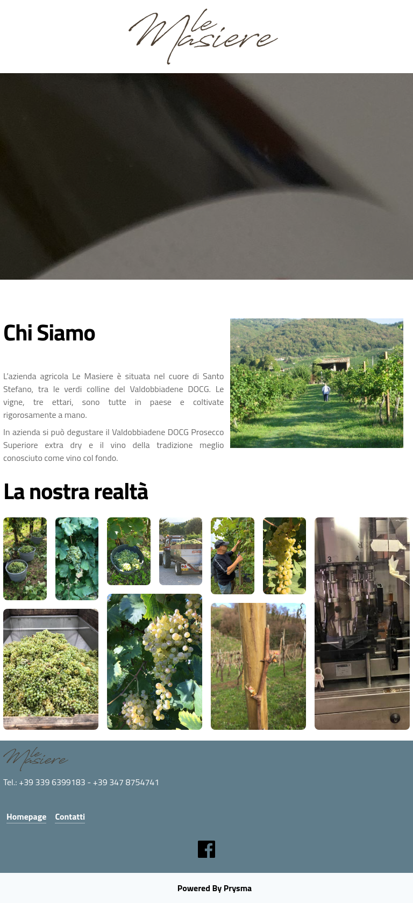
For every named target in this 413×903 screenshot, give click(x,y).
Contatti (70, 816)
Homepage (26, 816)
